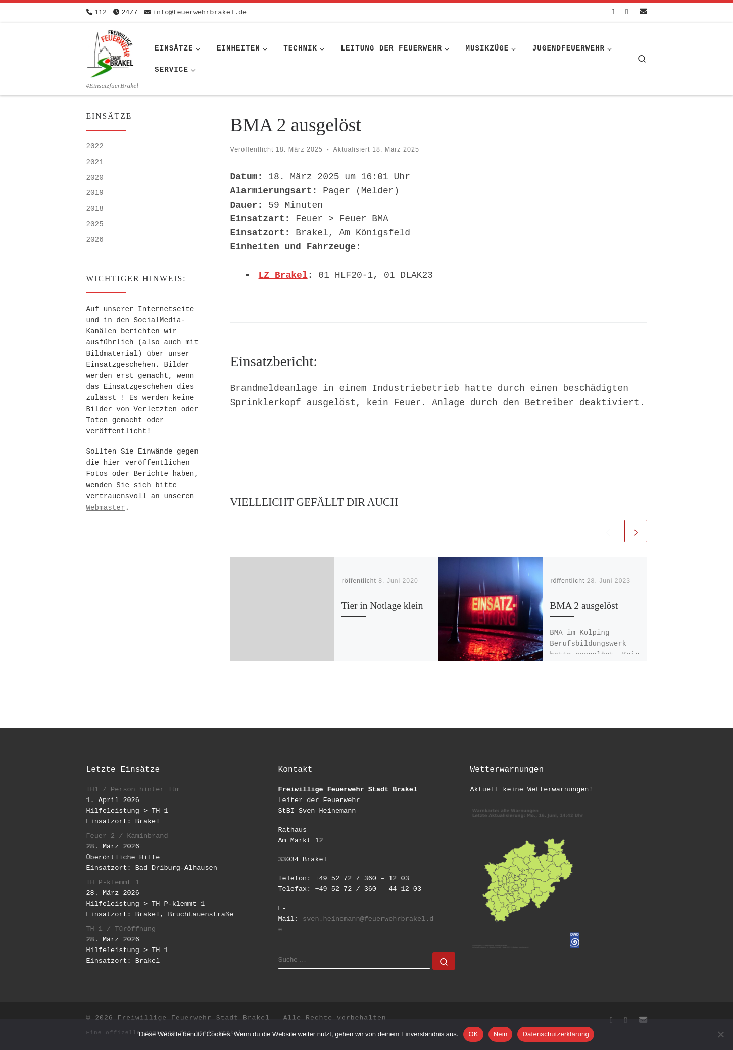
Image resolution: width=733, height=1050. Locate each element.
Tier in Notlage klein (382, 605)
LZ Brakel (283, 275)
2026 (95, 240)
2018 (95, 209)
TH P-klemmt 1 (112, 882)
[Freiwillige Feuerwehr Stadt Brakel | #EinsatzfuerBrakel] (110, 52)
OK (473, 1034)
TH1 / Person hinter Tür (133, 789)
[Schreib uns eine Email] (643, 12)
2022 (95, 146)
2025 (95, 224)
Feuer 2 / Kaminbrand (127, 836)
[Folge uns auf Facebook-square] (613, 12)
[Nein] (720, 1034)
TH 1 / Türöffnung (121, 929)
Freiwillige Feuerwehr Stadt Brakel (194, 1018)
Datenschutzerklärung (555, 1034)
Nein (501, 1034)
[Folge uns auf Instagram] (626, 12)
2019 (95, 193)
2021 (95, 162)
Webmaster (105, 508)
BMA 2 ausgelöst (584, 605)
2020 (95, 178)
